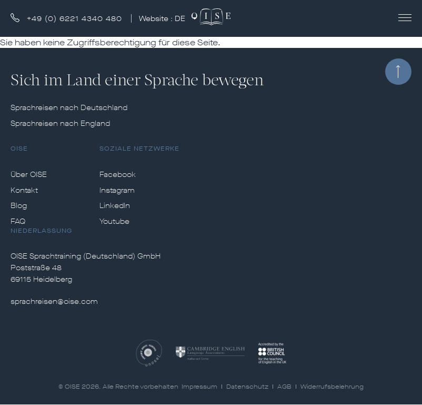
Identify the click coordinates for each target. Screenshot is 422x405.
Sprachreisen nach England (60, 124)
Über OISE (29, 175)
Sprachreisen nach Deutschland (69, 108)
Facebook (117, 175)
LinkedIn (114, 206)
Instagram (117, 190)
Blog (19, 206)
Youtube (114, 221)
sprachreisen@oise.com (54, 302)
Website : (163, 19)
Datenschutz (247, 386)
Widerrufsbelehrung (332, 386)
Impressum (199, 386)
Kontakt (24, 190)
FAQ (18, 221)
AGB (284, 386)
